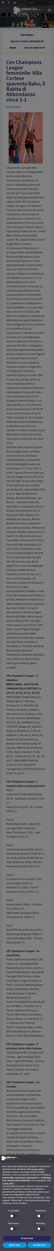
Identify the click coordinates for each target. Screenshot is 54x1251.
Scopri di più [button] (27, 1238)
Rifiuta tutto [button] (14, 1245)
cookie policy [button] (8, 1183)
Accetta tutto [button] (39, 1245)
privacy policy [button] (37, 1169)
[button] (50, 1159)
